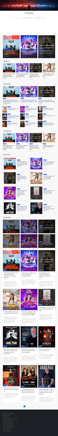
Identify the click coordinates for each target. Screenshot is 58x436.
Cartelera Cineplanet (6, 417)
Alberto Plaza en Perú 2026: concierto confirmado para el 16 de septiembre (31, 116)
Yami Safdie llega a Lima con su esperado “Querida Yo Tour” (49, 75)
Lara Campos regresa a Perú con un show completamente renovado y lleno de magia (31, 109)
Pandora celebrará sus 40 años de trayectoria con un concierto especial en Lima (30, 123)
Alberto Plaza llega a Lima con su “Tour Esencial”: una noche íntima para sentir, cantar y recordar (48, 123)
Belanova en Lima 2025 (7, 415)
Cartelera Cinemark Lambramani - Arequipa (10, 419)
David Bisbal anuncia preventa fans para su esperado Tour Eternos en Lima (46, 102)
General (5, 48)
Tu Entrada (29, 13)
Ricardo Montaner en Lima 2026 (8, 413)
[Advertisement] (29, 26)
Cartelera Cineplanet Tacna (7, 430)
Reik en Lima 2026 (6, 428)
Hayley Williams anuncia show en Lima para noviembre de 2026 (48, 192)
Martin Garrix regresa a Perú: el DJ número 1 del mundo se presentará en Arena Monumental (13, 116)
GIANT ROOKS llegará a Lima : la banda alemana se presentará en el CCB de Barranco (11, 102)
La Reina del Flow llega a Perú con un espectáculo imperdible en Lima (29, 53)
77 (31, 406)
